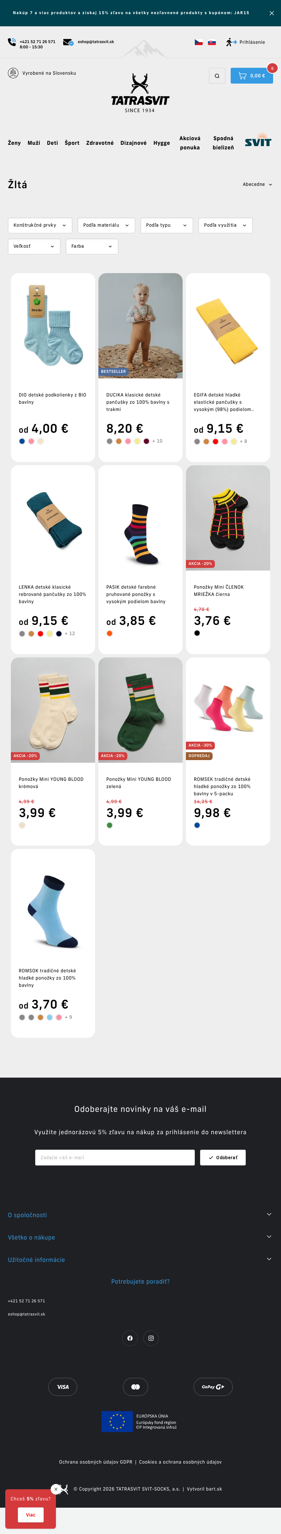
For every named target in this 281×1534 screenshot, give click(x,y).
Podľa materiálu (101, 225)
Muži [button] (34, 143)
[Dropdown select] (40, 225)
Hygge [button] (161, 143)
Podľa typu (158, 225)
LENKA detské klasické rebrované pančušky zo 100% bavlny (52, 594)
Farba (77, 246)
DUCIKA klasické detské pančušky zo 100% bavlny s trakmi (137, 402)
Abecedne (258, 184)
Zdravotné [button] (100, 143)
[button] (199, 42)
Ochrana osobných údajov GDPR (96, 1488)
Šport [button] (72, 143)
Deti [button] (52, 143)
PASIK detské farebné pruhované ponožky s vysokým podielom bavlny (136, 594)
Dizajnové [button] (133, 143)
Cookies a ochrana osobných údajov (180, 1488)
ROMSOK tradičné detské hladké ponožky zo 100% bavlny (47, 978)
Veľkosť (21, 246)
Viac (31, 1515)
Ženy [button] (14, 143)
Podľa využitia (220, 225)
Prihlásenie (245, 42)
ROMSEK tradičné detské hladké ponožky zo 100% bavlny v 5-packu (222, 786)
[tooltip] (22, 441)
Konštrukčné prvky (34, 225)
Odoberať (223, 1184)
